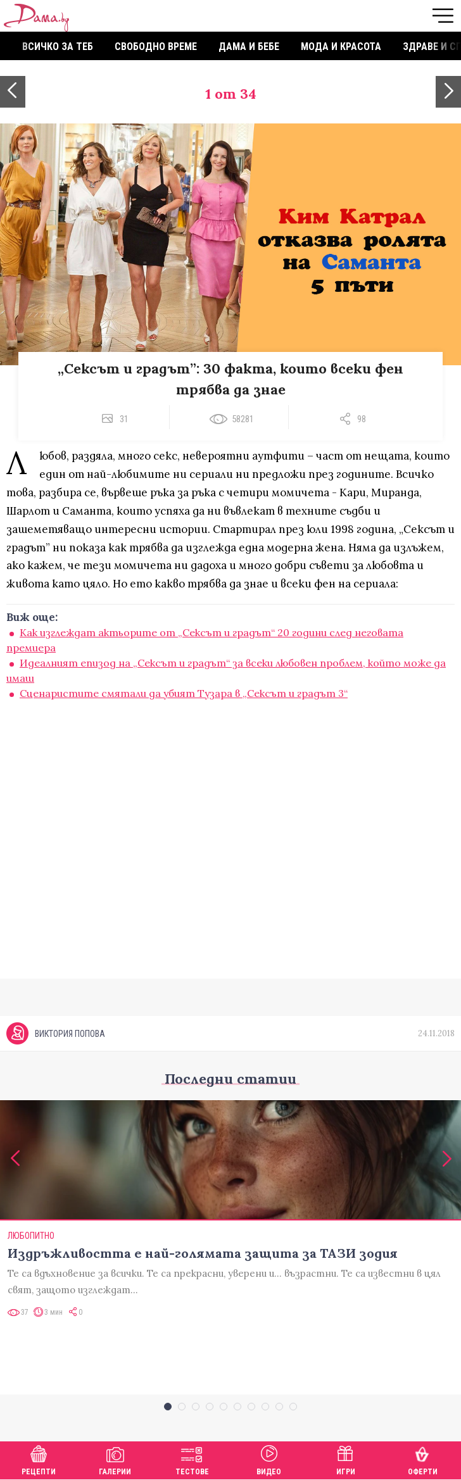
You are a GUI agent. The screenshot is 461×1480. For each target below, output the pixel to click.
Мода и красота (341, 47)
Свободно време (156, 47)
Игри (346, 1458)
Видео (268, 1458)
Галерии (115, 1458)
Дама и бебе (248, 47)
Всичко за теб (57, 47)
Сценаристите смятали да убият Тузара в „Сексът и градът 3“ (184, 693)
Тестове (192, 1458)
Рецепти (39, 1458)
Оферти (423, 1458)
